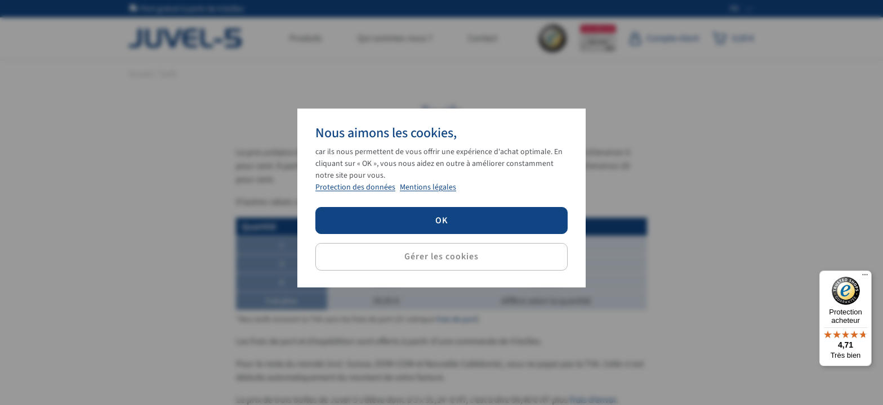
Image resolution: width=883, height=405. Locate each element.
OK (441, 220)
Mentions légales (428, 187)
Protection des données (355, 187)
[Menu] (865, 277)
